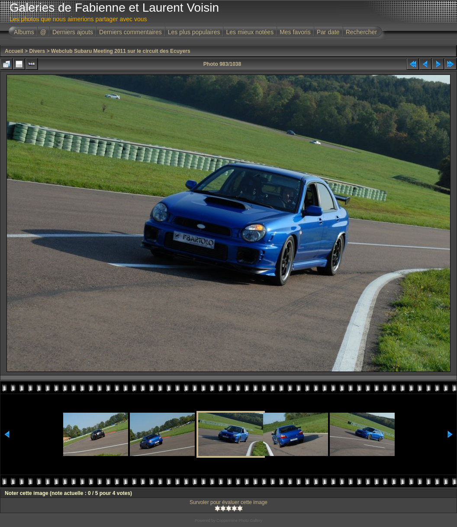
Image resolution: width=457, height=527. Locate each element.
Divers (37, 51)
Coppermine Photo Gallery (239, 520)
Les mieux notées (250, 32)
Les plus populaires (194, 32)
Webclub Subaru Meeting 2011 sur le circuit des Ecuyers (120, 51)
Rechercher (361, 32)
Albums (24, 32)
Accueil (14, 51)
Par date (328, 32)
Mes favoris (295, 32)
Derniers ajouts (72, 32)
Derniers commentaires (130, 32)
